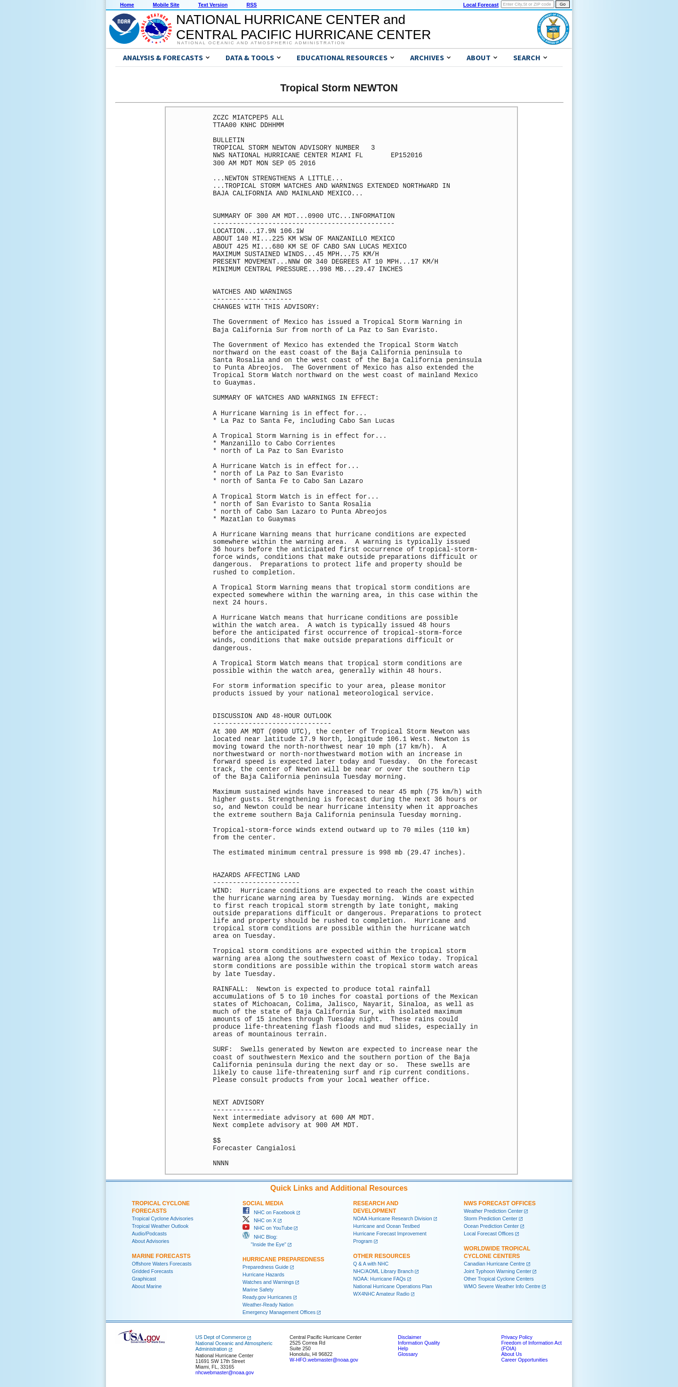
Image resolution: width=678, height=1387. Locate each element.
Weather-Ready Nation (267, 1304)
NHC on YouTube (267, 1228)
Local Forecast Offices (489, 1233)
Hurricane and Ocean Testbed (386, 1226)
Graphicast (144, 1279)
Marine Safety (258, 1289)
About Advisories (150, 1241)
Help (403, 1348)
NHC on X (259, 1220)
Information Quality (419, 1343)
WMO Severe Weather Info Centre (502, 1286)
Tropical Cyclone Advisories (163, 1218)
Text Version (213, 5)
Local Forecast (481, 5)
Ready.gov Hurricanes (267, 1297)
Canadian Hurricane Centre (494, 1263)
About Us (511, 1354)
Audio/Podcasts (149, 1233)
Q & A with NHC (370, 1263)
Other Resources (381, 1256)
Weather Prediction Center (493, 1211)
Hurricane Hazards (263, 1274)
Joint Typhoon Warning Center (497, 1271)
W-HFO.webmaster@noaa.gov (324, 1360)
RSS (251, 5)
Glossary (408, 1354)
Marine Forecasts (161, 1256)
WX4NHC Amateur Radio (381, 1294)
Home (127, 5)
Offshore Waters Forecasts (162, 1263)
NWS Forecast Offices (500, 1203)
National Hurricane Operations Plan (392, 1286)
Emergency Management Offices (278, 1312)
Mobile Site (166, 5)
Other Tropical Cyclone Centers (499, 1279)
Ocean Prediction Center (491, 1226)
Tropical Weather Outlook (160, 1226)
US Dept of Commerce (220, 1337)
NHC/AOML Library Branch (383, 1271)
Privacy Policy (516, 1337)
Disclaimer (409, 1337)
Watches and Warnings (268, 1282)
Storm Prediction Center (490, 1218)
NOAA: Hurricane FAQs (379, 1279)
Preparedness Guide (265, 1267)
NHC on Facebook (268, 1212)
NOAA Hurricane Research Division (392, 1218)
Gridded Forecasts (152, 1271)
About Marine (146, 1286)
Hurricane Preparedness (283, 1259)
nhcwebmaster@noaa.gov (224, 1372)
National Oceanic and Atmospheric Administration (261, 42)
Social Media (262, 1203)
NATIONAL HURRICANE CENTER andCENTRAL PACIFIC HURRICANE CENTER (303, 27)
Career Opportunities (524, 1360)
